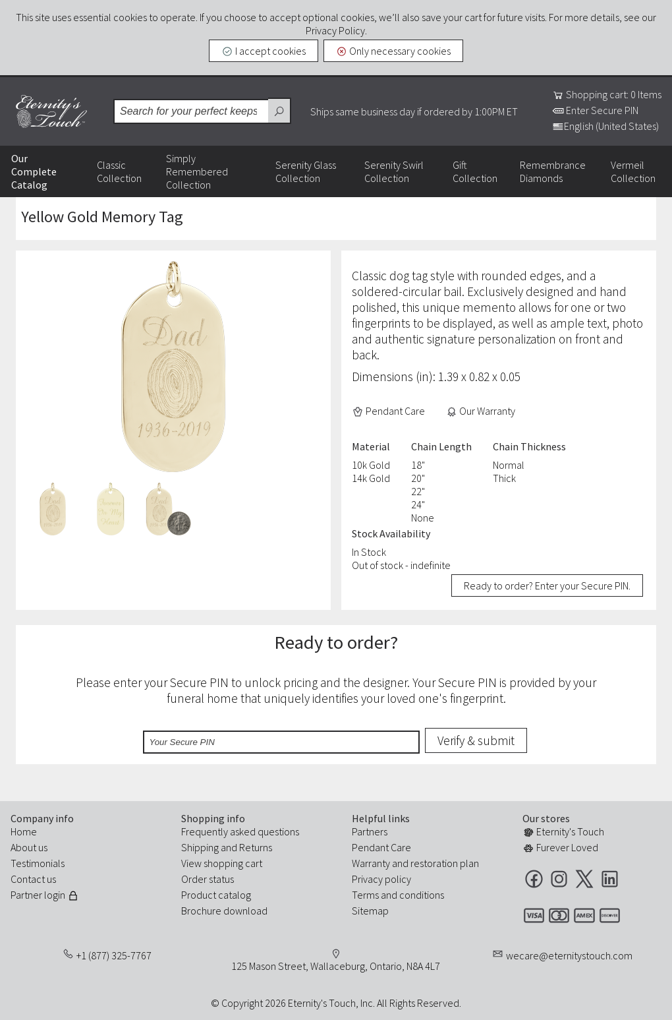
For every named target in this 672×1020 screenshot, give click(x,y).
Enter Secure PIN (595, 110)
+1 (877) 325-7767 (114, 955)
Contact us (33, 878)
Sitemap (370, 910)
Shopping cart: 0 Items (606, 94)
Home (24, 831)
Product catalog (216, 894)
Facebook (534, 878)
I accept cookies (263, 50)
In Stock (369, 551)
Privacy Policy (335, 30)
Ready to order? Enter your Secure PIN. (547, 585)
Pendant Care (388, 410)
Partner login (45, 894)
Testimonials (38, 863)
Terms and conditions (398, 894)
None (422, 517)
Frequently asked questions (240, 831)
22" (418, 491)
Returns (255, 847)
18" (418, 464)
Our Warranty (481, 410)
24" (418, 504)
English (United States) (605, 126)
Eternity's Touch (51, 111)
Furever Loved (560, 847)
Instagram (559, 878)
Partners (369, 831)
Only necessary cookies (393, 50)
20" (418, 478)
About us (29, 847)
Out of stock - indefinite (401, 565)
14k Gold (371, 478)
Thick (504, 478)
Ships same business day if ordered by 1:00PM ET (421, 111)
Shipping (200, 847)
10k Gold (371, 464)
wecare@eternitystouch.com (569, 955)
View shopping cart (221, 863)
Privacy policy (381, 878)
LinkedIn (609, 878)
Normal (508, 464)
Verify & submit (476, 740)
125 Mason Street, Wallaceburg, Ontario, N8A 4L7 (335, 966)
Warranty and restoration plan (415, 863)
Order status (207, 878)
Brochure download (224, 910)
